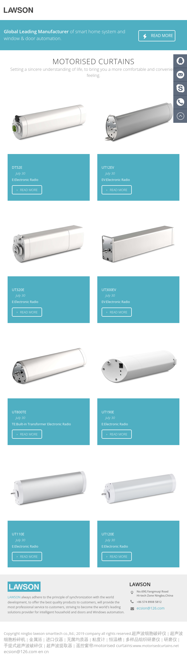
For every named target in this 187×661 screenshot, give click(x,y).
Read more (157, 36)
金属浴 (35, 639)
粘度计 (98, 639)
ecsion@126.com (150, 608)
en (40, 651)
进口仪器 (54, 639)
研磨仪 (170, 639)
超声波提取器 (59, 645)
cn (46, 651)
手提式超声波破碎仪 (23, 645)
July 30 (20, 173)
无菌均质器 (77, 639)
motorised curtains (113, 645)
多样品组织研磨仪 (143, 639)
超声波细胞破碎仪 (149, 633)
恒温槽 (115, 639)
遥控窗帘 (84, 645)
